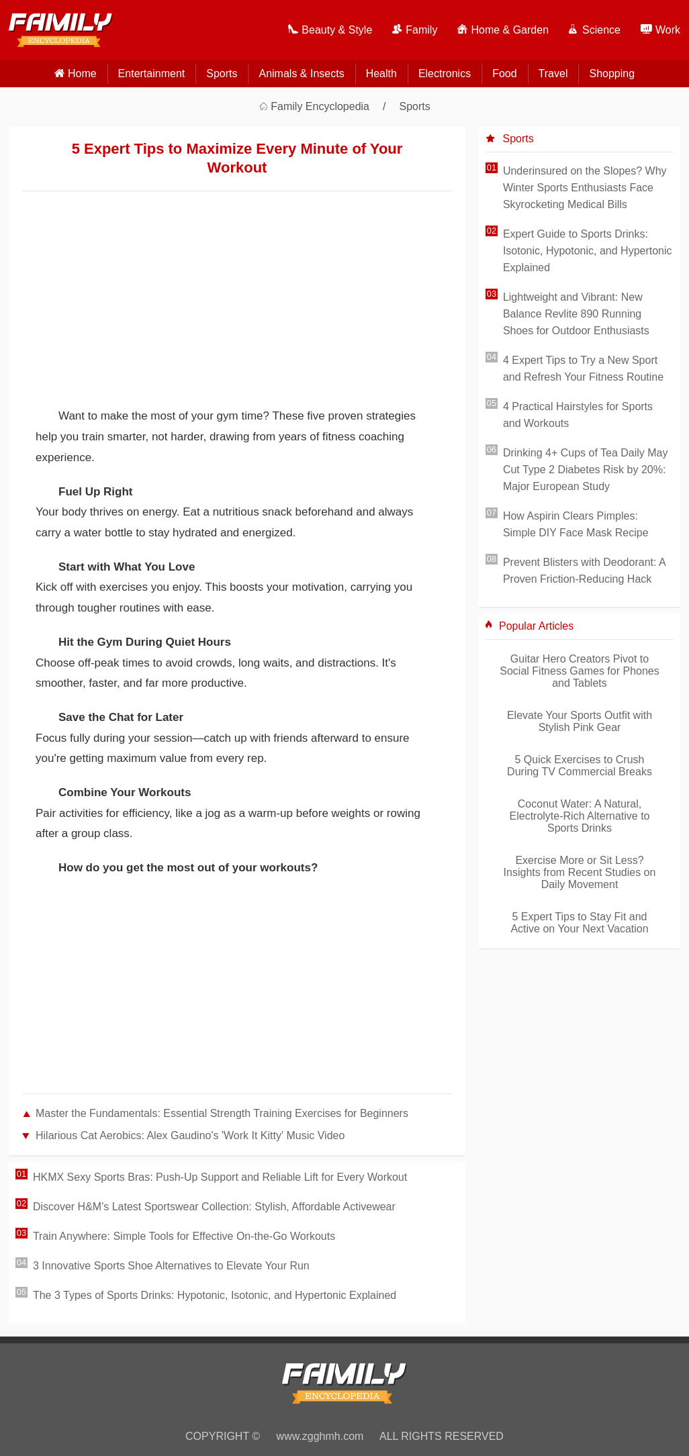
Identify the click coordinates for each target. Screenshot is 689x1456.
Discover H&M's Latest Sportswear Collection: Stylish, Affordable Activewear (214, 1206)
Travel (553, 73)
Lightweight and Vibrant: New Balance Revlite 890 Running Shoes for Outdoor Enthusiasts (576, 313)
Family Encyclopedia (320, 106)
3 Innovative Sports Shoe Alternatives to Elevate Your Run (171, 1265)
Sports (221, 73)
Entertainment (151, 73)
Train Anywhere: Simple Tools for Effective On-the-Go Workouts (184, 1236)
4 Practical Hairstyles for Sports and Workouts (578, 415)
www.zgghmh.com (320, 1436)
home (82, 73)
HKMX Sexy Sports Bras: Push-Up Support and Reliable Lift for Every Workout (220, 1177)
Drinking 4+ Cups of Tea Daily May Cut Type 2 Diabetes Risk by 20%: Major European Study (585, 469)
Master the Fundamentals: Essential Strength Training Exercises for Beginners (222, 1113)
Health (381, 73)
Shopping (612, 73)
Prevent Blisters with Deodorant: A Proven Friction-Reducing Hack (584, 570)
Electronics (444, 73)
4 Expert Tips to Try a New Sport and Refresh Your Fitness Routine (583, 368)
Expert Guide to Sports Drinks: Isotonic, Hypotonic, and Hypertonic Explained (587, 250)
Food (504, 73)
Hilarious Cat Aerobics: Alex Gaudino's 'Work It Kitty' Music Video (190, 1135)
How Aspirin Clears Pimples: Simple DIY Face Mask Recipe (576, 524)
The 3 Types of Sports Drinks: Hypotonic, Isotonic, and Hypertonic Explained (214, 1295)
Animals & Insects (301, 73)
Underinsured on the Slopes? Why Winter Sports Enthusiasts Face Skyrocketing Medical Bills (585, 187)
